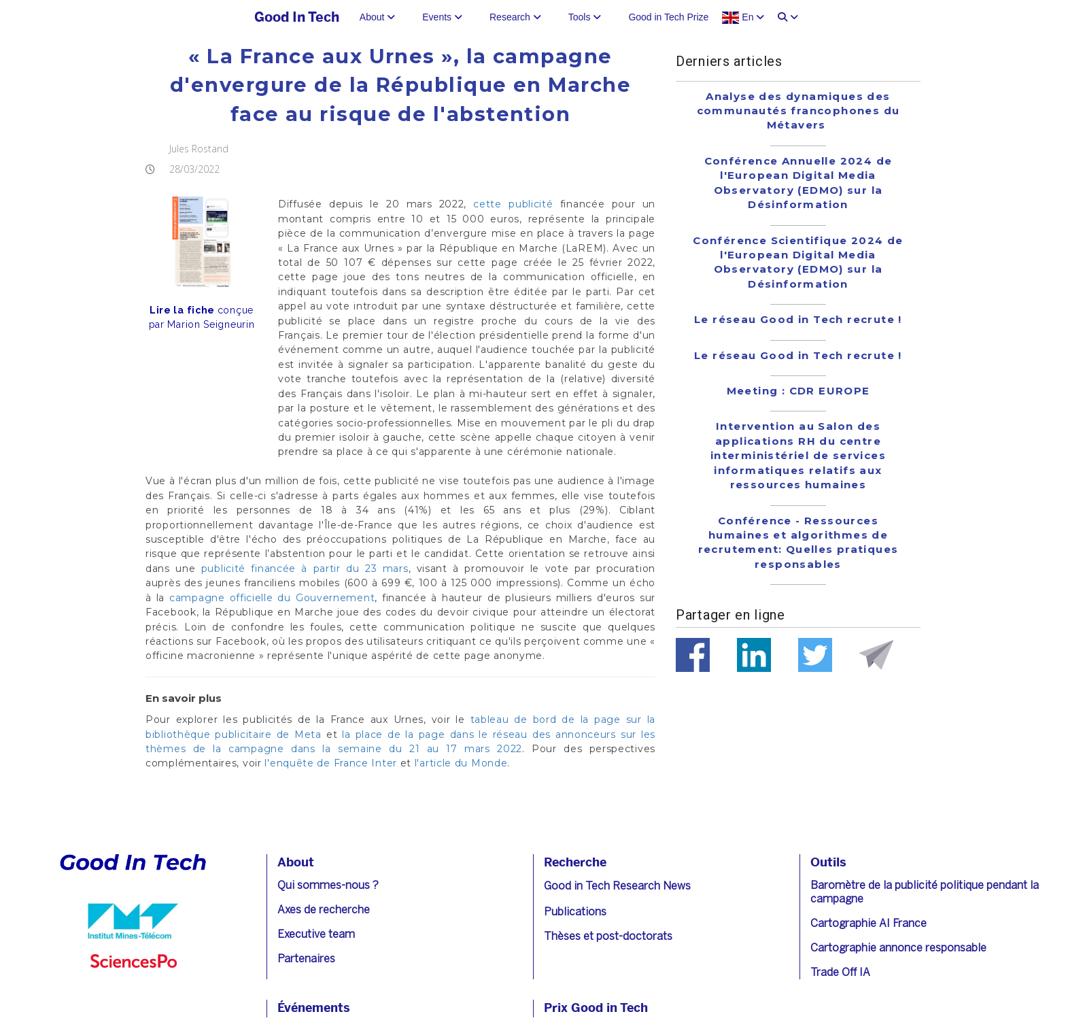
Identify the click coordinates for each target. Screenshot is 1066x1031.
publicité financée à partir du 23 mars (305, 568)
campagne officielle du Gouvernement (272, 598)
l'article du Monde (461, 763)
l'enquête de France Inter (330, 763)
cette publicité (513, 204)
